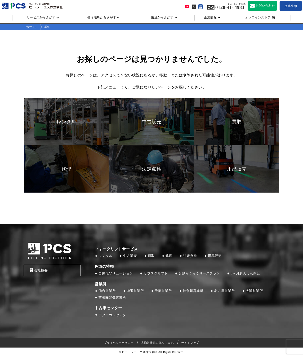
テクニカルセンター (113, 315)
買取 (151, 256)
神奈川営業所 (193, 291)
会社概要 (39, 270)
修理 (168, 256)
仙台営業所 (107, 291)
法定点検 (190, 256)
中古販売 (130, 256)
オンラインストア (258, 17)
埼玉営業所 (135, 291)
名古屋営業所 (224, 291)
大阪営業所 (254, 291)
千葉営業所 (163, 291)
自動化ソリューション (115, 273)
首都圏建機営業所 (112, 297)
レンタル (105, 256)
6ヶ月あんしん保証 (245, 273)
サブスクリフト (156, 273)
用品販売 (215, 256)
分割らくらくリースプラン (199, 273)
